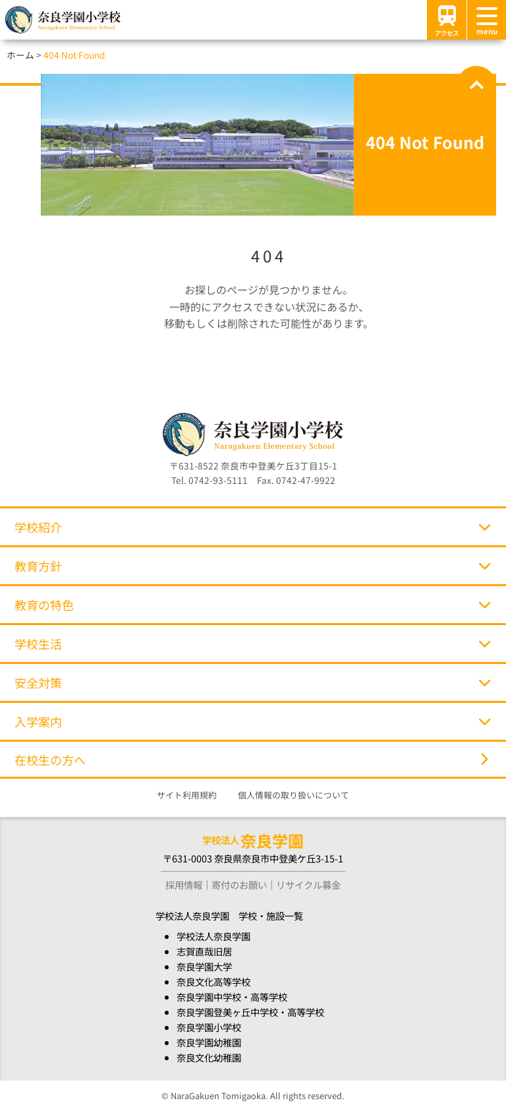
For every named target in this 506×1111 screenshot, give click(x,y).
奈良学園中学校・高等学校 (232, 997)
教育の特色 (252, 604)
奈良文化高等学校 (213, 981)
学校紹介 (252, 526)
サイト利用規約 (187, 795)
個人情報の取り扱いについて (293, 795)
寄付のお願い (239, 884)
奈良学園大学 (204, 966)
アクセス (447, 19)
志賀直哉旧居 (204, 951)
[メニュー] (486, 20)
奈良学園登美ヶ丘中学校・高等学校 (250, 1012)
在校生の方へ (251, 759)
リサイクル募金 (308, 884)
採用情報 (183, 884)
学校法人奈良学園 (213, 936)
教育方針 (252, 565)
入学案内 (252, 721)
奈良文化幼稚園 (209, 1057)
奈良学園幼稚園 (209, 1042)
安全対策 (252, 682)
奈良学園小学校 (209, 1027)
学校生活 (252, 643)
